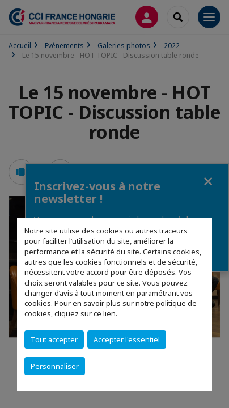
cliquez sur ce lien (85, 313)
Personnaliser (55, 366)
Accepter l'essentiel (127, 339)
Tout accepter (54, 339)
